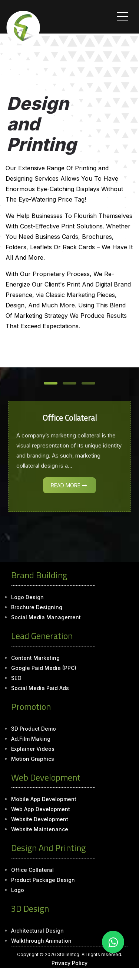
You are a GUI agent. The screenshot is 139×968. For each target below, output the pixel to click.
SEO (16, 678)
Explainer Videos (32, 749)
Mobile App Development (43, 799)
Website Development (39, 819)
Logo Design (27, 597)
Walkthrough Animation (41, 940)
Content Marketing (35, 658)
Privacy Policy (69, 963)
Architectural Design (37, 930)
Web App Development (40, 809)
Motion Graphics (32, 759)
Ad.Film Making (30, 739)
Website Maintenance (39, 829)
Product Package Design (43, 880)
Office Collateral (32, 870)
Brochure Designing (36, 607)
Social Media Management (46, 617)
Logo (17, 890)
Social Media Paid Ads (40, 688)
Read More (69, 485)
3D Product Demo (33, 728)
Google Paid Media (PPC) (43, 668)
